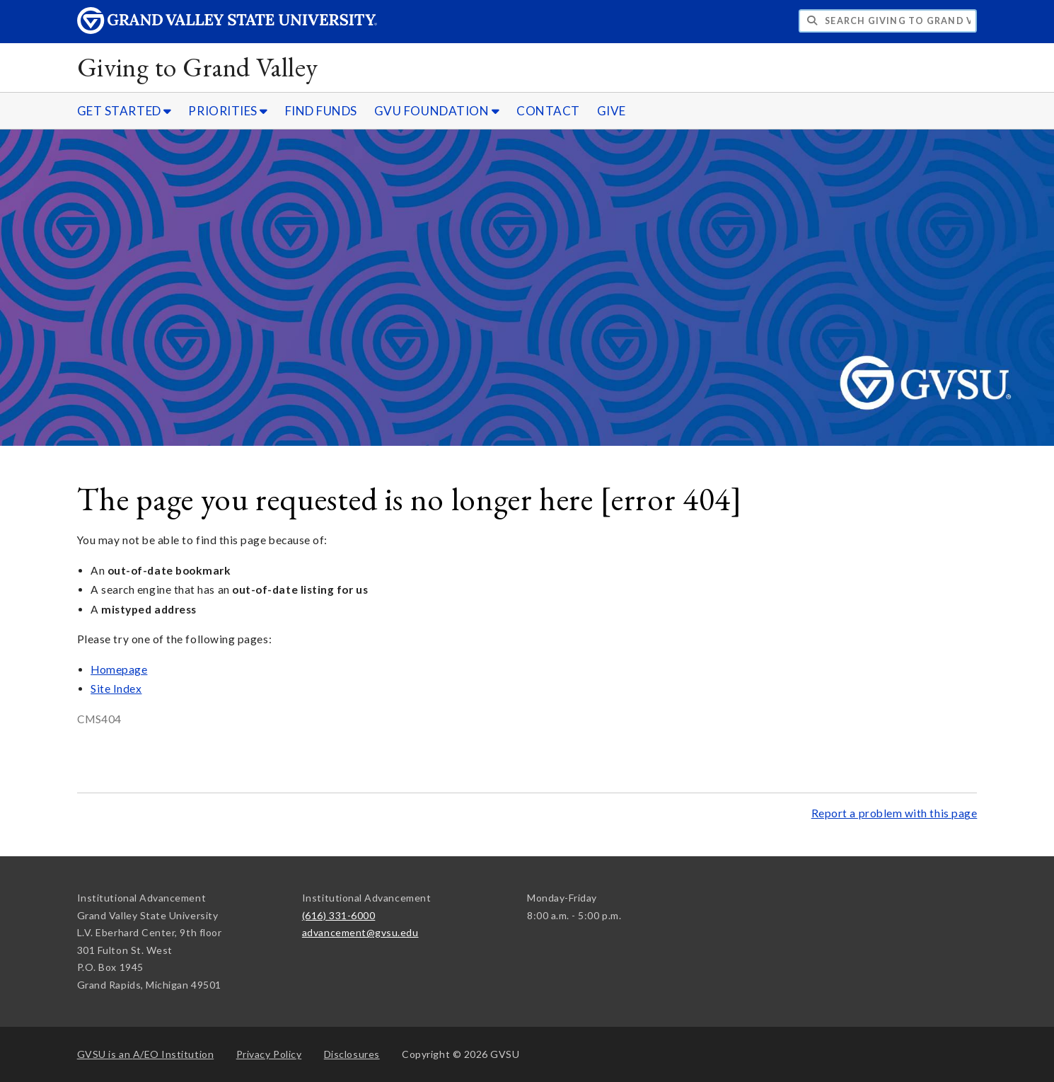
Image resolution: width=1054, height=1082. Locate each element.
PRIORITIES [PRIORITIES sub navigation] (227, 110)
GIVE (611, 110)
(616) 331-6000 (339, 915)
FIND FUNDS (321, 110)
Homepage (119, 669)
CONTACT (548, 110)
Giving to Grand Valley (197, 67)
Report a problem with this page (894, 813)
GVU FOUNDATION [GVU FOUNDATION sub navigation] (437, 110)
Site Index (116, 688)
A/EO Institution (145, 1054)
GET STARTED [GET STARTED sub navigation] (124, 110)
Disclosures (352, 1054)
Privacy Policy (269, 1054)
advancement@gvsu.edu (360, 932)
